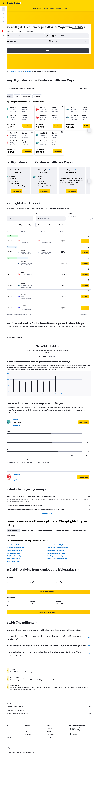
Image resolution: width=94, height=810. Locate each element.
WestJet (22, 418)
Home (11, 75)
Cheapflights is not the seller (51, 711)
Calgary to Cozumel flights (59, 543)
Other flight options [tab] (18, 534)
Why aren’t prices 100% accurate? (51, 718)
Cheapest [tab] (15, 100)
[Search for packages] (3, 21)
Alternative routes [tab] (18, 529)
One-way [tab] (44, 100)
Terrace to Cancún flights (18, 560)
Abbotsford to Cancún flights (20, 549)
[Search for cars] (3, 17)
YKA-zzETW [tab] (45, 355)
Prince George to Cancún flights (61, 557)
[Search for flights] (3, 9)
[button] (3, 3)
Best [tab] (23, 100)
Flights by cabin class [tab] (69, 529)
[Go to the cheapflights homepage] (14, 3)
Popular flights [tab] (33, 534)
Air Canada (23, 473)
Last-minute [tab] (33, 100)
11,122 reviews (24, 478)
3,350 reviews (24, 424)
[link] (22, 195)
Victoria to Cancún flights (19, 552)
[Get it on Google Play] (76, 734)
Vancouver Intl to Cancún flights (21, 546)
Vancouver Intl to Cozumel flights (61, 546)
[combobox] (37, 35)
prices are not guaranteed (49, 706)
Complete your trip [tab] (34, 529)
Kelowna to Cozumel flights (59, 552)
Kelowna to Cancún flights (59, 549)
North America (19, 75)
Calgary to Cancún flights (19, 543)
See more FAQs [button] (50, 512)
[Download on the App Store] (76, 738)
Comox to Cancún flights (18, 557)
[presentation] (24, 31)
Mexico (27, 75)
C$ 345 (17, 31)
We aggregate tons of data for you (51, 715)
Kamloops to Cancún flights (59, 554)
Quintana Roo (34, 75)
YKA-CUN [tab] (50, 332)
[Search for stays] (3, 13)
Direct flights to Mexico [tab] (51, 529)
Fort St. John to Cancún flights (20, 554)
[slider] (91, 223)
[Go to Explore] (3, 25)
